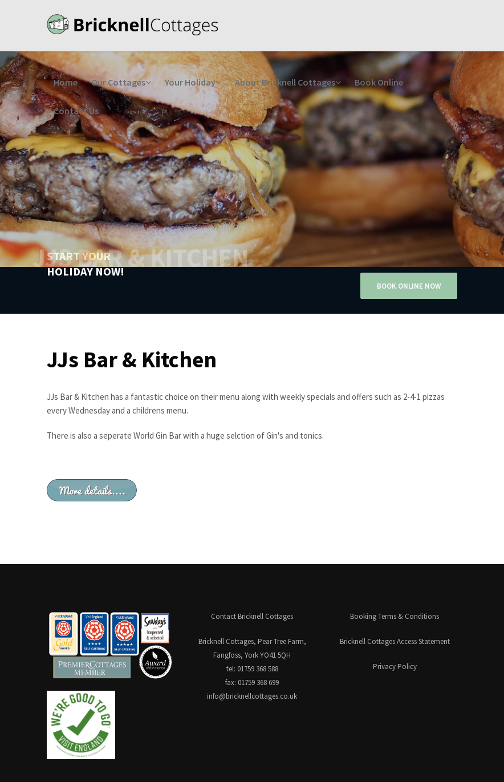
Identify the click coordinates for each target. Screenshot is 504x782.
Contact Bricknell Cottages (252, 616)
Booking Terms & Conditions (394, 616)
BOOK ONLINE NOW (409, 286)
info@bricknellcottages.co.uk (252, 696)
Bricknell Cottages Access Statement (395, 641)
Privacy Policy (395, 666)
